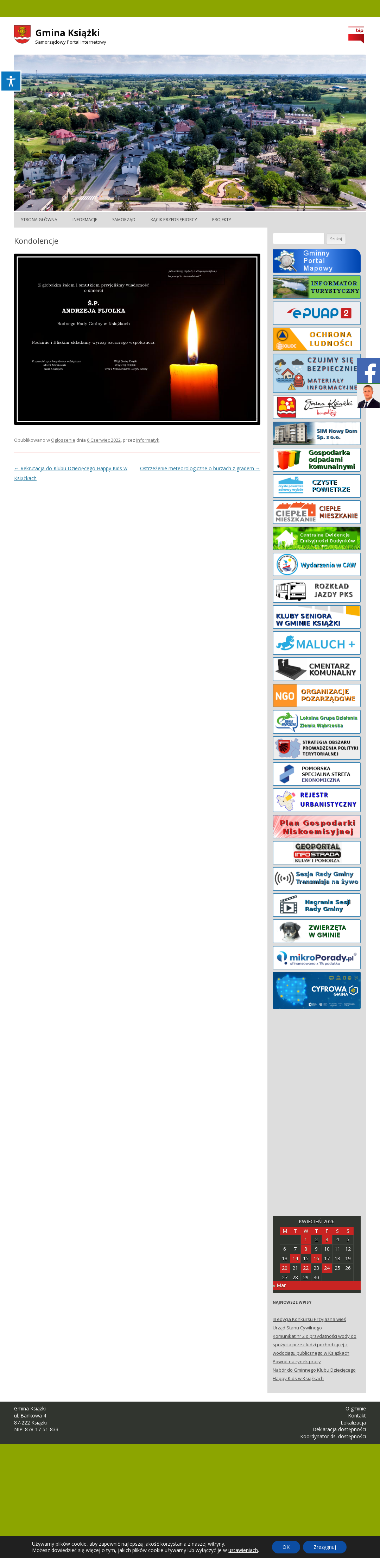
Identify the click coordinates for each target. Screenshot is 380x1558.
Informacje (84, 220)
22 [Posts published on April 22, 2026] (306, 1268)
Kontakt (357, 1415)
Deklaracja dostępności (339, 1429)
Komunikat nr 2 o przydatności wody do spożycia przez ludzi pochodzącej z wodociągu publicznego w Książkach (314, 1344)
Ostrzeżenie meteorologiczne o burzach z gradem (200, 468)
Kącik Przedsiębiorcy (174, 220)
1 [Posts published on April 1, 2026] (305, 1239)
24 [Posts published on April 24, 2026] (327, 1268)
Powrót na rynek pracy (297, 1361)
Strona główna (39, 220)
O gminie (356, 1408)
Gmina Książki (67, 32)
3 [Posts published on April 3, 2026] (326, 1239)
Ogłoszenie (63, 440)
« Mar (279, 1285)
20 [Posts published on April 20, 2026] (284, 1268)
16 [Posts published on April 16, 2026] (316, 1258)
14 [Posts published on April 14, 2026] (295, 1258)
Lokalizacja (353, 1422)
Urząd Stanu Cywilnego (297, 1327)
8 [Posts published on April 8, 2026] (305, 1249)
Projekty (221, 220)
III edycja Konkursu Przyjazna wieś (309, 1319)
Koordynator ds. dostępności (333, 1436)
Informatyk (147, 440)
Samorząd (123, 220)
